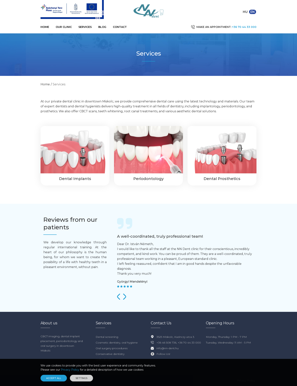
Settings (81, 378)
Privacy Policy (70, 369)
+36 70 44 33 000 (244, 27)
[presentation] (119, 297)
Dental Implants (75, 178)
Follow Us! (163, 354)
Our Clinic (64, 27)
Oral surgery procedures (111, 348)
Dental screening (107, 337)
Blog (102, 27)
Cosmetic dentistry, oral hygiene (117, 342)
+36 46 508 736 (166, 342)
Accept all (53, 378)
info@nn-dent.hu (167, 348)
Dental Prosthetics (222, 178)
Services (85, 27)
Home (45, 27)
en (252, 12)
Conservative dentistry (110, 354)
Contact (120, 27)
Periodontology (148, 178)
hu (245, 12)
